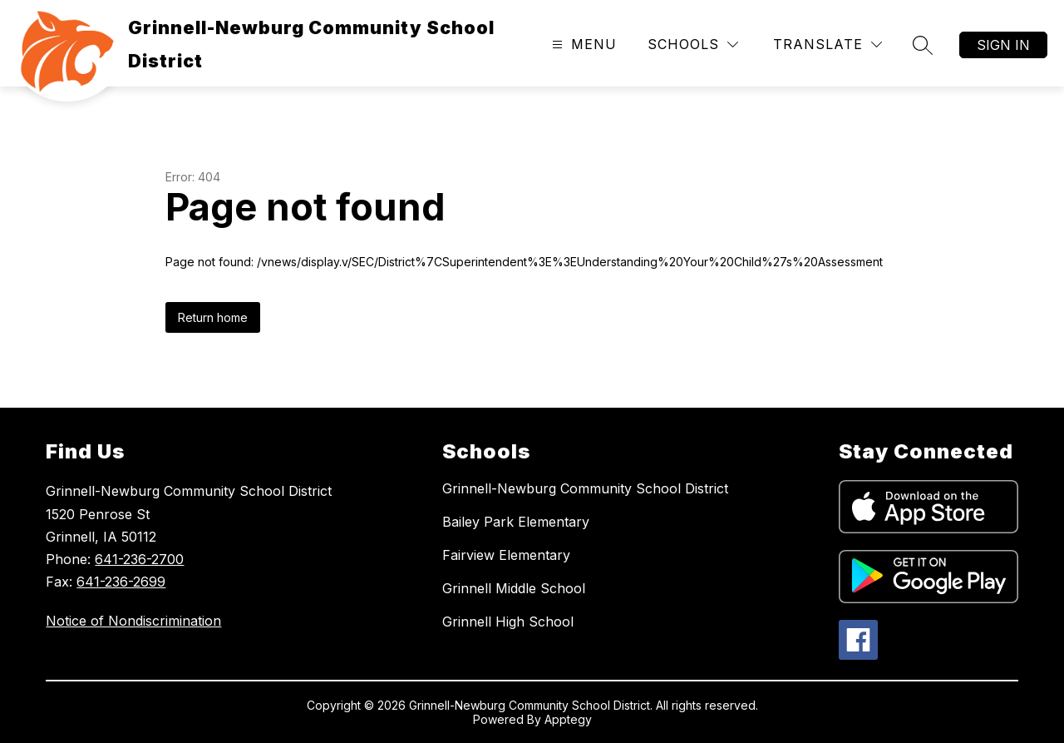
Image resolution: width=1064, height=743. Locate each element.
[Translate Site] (827, 44)
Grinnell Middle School (513, 588)
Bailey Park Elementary (515, 521)
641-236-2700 (139, 559)
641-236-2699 (120, 581)
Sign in (1003, 45)
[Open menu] (582, 44)
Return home (213, 317)
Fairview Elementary (506, 555)
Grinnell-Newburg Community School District (585, 488)
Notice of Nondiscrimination (133, 620)
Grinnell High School (508, 621)
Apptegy (568, 719)
